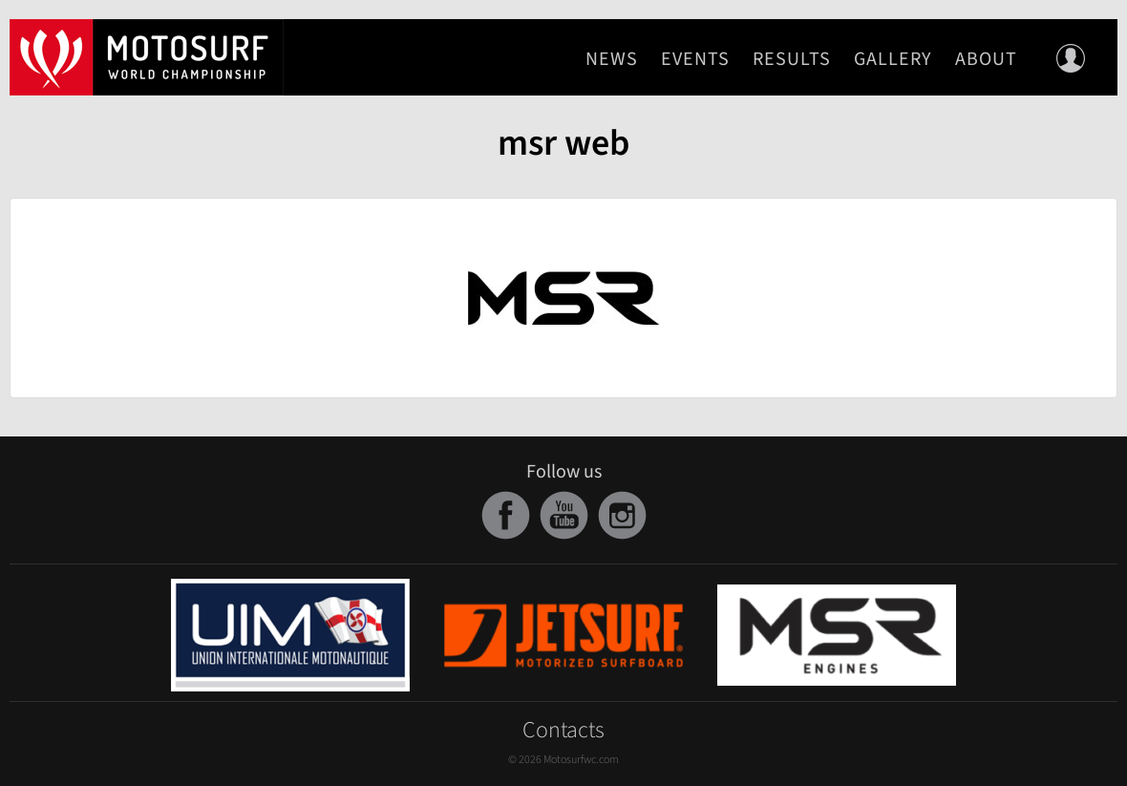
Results (792, 59)
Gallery (893, 59)
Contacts (563, 730)
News (611, 59)
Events (695, 59)
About (986, 59)
